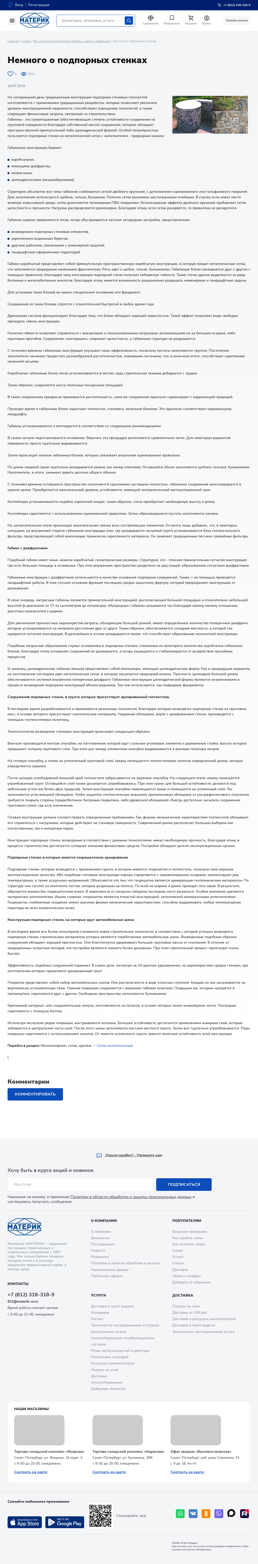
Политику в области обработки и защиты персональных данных (131, 1197)
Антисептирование (106, 1382)
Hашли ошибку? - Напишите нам (129, 1155)
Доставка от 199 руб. (189, 1312)
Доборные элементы (108, 1388)
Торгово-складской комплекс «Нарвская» (128, 1451)
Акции (177, 1250)
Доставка (180, 1269)
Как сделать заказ (187, 1238)
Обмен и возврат (186, 1276)
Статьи (26, 41)
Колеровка (100, 1312)
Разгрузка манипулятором (113, 1363)
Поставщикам (102, 1244)
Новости (98, 1250)
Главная (13, 41)
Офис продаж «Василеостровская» (201, 1451)
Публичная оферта (107, 1276)
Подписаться (184, 1184)
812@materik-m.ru (23, 1301)
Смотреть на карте (30, 1472)
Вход (19, 5)
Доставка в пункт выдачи (112, 1306)
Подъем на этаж (104, 1369)
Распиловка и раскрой (109, 1357)
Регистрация (38, 5)
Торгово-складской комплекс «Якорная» (49, 1451)
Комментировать (35, 1094)
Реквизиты (100, 1256)
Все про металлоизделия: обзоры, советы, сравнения (72, 41)
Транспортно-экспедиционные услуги (203, 1331)
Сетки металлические (115, 1045)
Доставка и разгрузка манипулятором (204, 1318)
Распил (97, 1318)
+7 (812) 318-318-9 (31, 1294)
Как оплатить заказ (188, 1244)
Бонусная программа (189, 1231)
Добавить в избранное (191, 1282)
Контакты (18, 1283)
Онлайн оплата (237, 20)
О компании (104, 1220)
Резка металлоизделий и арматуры (120, 1350)
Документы (100, 1238)
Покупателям (186, 1220)
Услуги (177, 1256)
